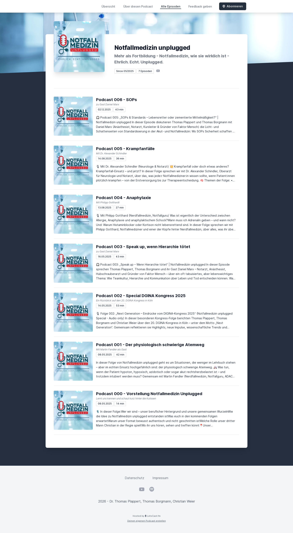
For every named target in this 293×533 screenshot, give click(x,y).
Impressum (160, 478)
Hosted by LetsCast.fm (147, 515)
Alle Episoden (170, 6)
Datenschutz (134, 478)
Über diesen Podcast (138, 6)
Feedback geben (200, 6)
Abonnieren (233, 6)
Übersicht (108, 6)
